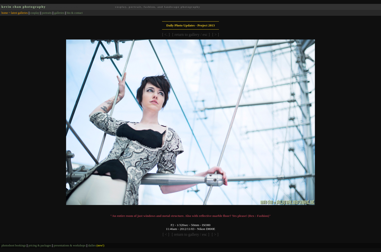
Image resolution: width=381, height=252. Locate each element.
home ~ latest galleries (14, 13)
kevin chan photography (23, 6)
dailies (96, 245)
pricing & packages (39, 245)
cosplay (34, 13)
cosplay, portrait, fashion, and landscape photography (157, 7)
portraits (47, 13)
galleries (59, 13)
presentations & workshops (70, 245)
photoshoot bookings (13, 245)
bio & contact (75, 13)
